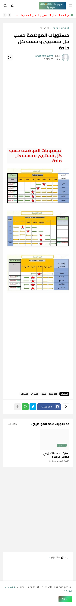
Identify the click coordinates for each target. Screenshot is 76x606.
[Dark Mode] (12, 6)
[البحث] (5, 6)
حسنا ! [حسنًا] (65, 599)
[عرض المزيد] (17, 406)
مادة (44, 394)
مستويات (24, 394)
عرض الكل (12, 423)
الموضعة (44, 28)
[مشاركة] (10, 57)
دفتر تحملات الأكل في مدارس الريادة (56, 455)
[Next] (5, 15)
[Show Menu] (71, 6)
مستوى (34, 394)
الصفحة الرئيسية (60, 28)
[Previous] (9, 15)
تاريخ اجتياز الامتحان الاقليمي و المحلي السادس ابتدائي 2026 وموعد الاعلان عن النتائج (41, 15)
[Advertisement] (38, 107)
